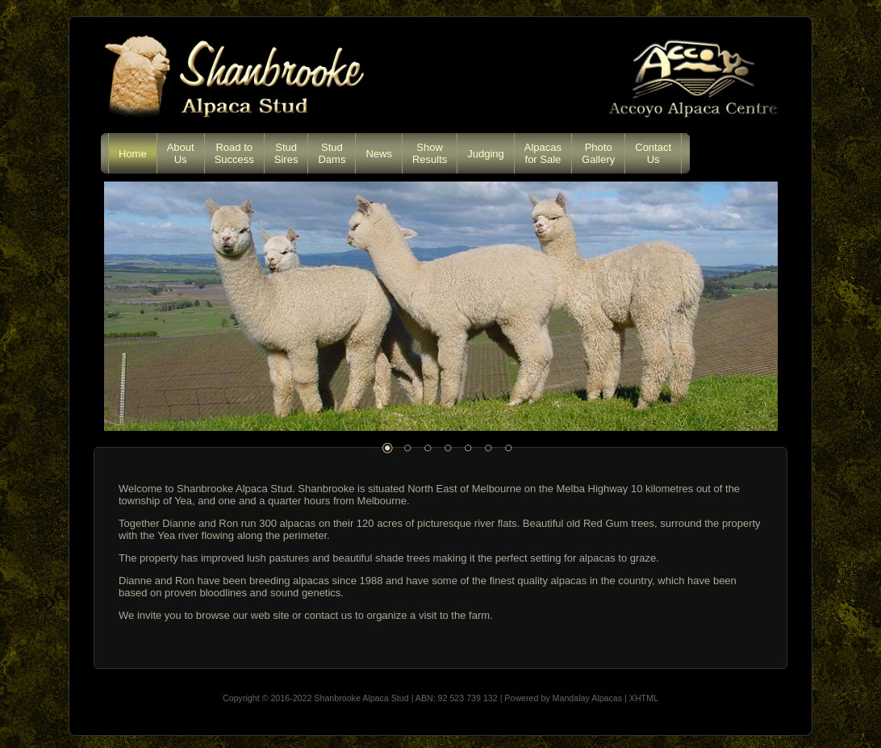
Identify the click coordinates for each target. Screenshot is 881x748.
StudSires (286, 153)
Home (133, 154)
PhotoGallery (598, 153)
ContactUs (653, 153)
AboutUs (180, 153)
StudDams (331, 153)
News (378, 154)
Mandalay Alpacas (588, 698)
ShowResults (429, 153)
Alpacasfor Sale (543, 153)
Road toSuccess (234, 153)
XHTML (643, 698)
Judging (485, 154)
